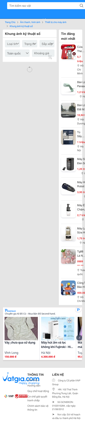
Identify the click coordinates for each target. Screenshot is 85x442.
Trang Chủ (10, 22)
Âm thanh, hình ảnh (30, 22)
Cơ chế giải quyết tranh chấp (37, 398)
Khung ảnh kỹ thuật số (21, 26)
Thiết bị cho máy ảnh (55, 22)
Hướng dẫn (33, 385)
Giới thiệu (32, 380)
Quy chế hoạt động (38, 391)
